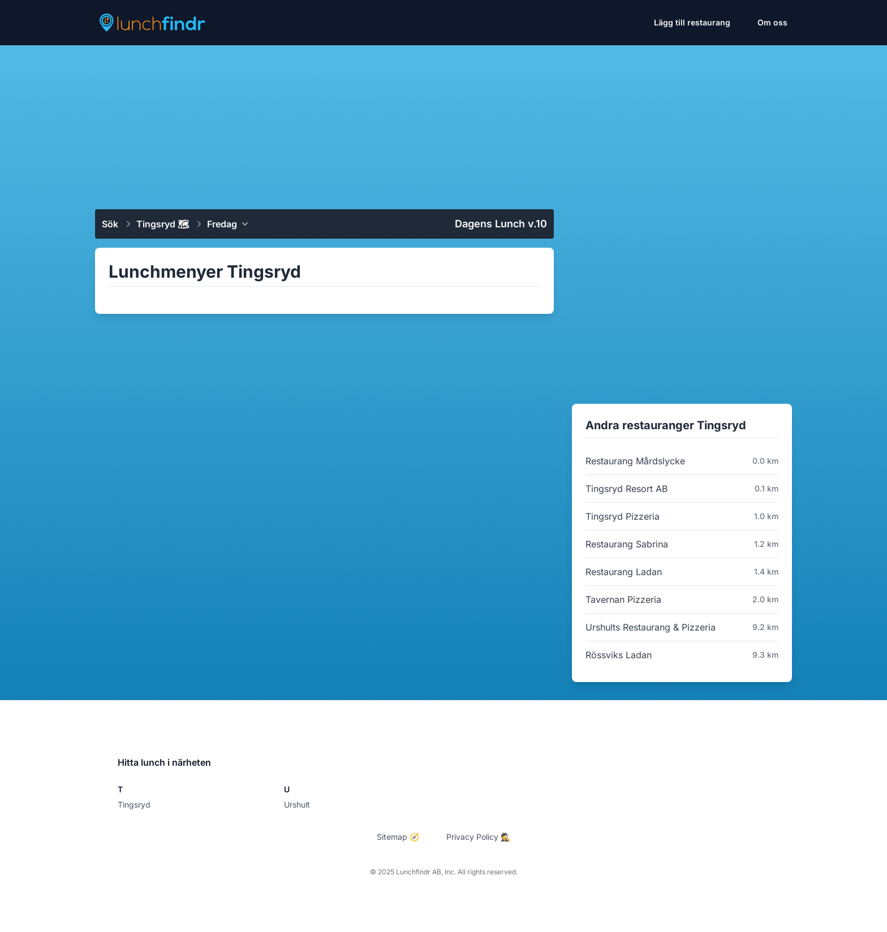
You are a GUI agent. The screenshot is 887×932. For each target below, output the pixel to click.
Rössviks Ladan (618, 655)
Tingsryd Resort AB (626, 488)
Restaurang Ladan (623, 571)
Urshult (297, 804)
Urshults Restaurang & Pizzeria (650, 627)
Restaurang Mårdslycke (635, 461)
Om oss (772, 22)
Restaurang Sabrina (626, 544)
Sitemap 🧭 (398, 837)
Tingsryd (134, 804)
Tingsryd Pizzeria (622, 516)
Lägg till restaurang (692, 22)
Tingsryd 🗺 (162, 224)
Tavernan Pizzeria (623, 599)
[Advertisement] (443, 122)
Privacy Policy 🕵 (478, 837)
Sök (110, 224)
